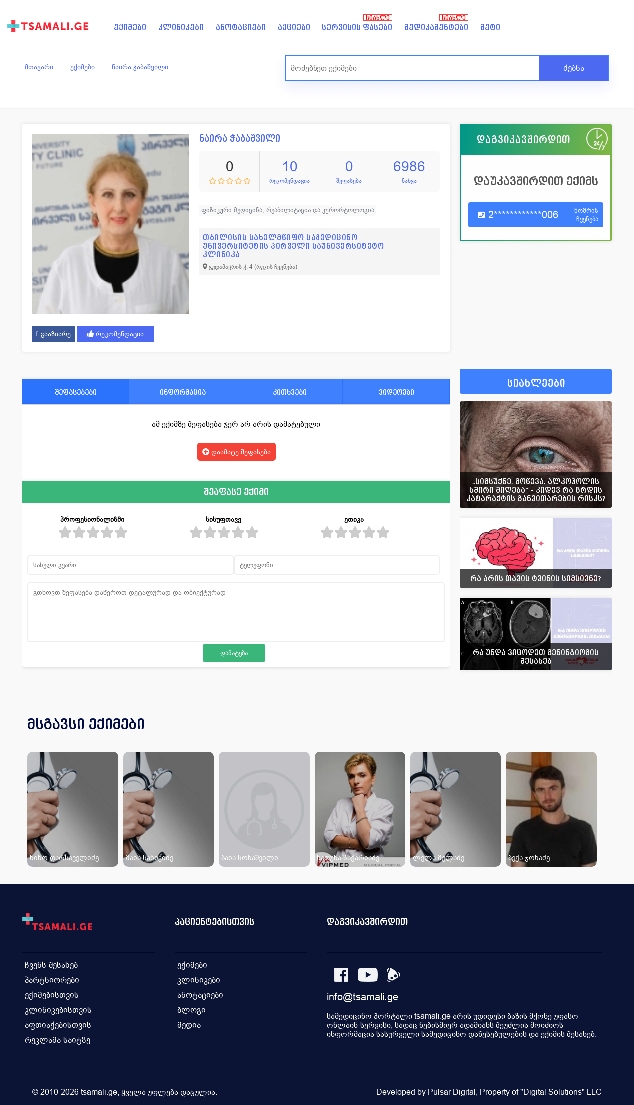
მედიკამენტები (436, 27)
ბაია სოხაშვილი (249, 857)
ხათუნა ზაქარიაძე (348, 857)
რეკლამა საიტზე (57, 1040)
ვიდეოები (396, 392)
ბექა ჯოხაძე (529, 857)
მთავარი (39, 67)
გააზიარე (53, 334)
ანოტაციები (241, 27)
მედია (189, 1025)
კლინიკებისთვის (58, 1010)
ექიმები (130, 27)
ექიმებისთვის (52, 995)
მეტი (490, 27)
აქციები (294, 27)
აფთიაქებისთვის (58, 1025)
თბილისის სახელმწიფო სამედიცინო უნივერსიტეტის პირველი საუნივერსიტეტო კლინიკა (293, 246)
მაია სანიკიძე (149, 857)
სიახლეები (536, 383)
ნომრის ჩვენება (586, 215)
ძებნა (573, 68)
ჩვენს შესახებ (51, 965)
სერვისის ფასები (357, 27)
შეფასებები (76, 392)
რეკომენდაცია (115, 334)
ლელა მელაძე (438, 857)
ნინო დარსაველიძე (64, 857)
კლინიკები (181, 27)
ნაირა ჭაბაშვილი (140, 67)
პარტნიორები (52, 980)
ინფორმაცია (183, 392)
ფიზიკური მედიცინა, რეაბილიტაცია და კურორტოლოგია (287, 210)
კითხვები (290, 392)
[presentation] (590, 736)
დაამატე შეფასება (236, 452)
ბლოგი (191, 1010)
